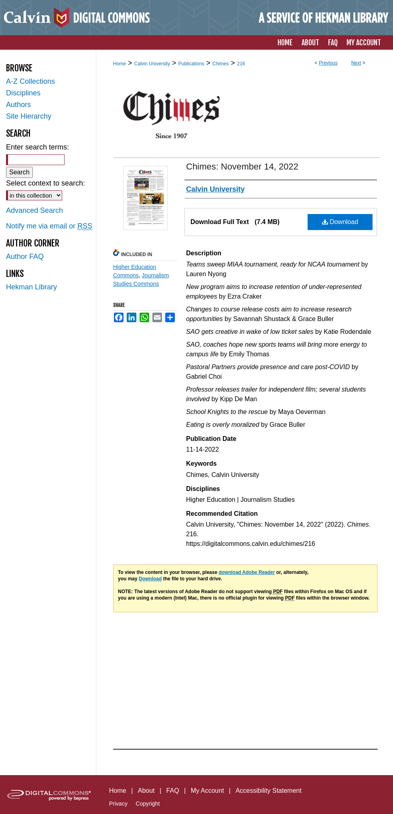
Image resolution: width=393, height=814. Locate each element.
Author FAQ (25, 256)
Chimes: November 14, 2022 (242, 167)
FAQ (172, 790)
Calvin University (152, 64)
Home (119, 64)
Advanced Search (34, 210)
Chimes (221, 64)
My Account (207, 790)
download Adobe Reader (247, 572)
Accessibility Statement (268, 790)
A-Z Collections (30, 81)
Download (340, 221)
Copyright (148, 803)
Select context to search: (45, 183)
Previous (328, 63)
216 (241, 64)
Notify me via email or (49, 226)
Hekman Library (31, 287)
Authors (18, 105)
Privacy (118, 803)
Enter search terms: (37, 147)
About (146, 790)
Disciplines (23, 93)
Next (356, 63)
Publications (191, 64)
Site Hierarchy (28, 116)
